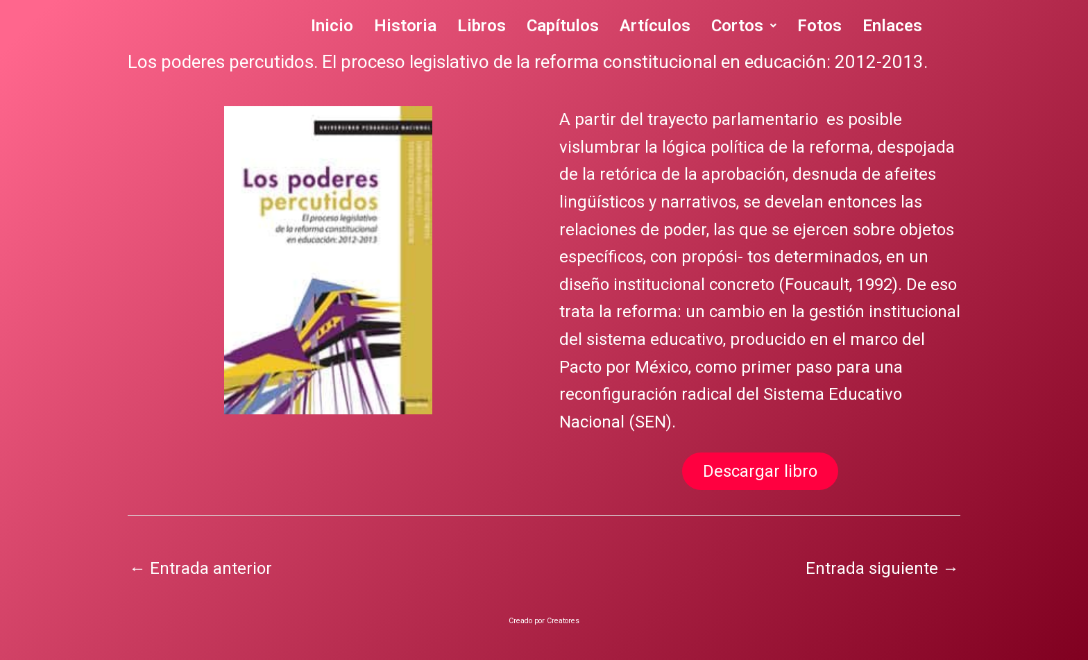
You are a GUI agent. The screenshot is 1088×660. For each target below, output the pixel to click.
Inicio (332, 25)
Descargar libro (760, 471)
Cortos (743, 25)
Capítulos (563, 25)
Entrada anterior (200, 568)
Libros (481, 25)
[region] (328, 260)
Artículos (655, 25)
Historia (405, 25)
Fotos (819, 25)
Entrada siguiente (882, 568)
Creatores (563, 620)
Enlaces (892, 25)
